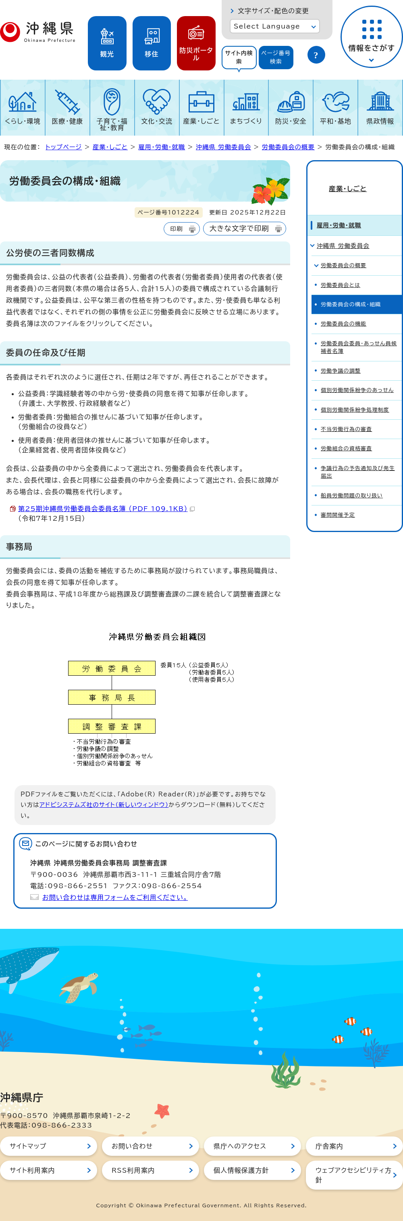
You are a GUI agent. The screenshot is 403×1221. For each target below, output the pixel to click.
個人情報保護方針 (241, 1170)
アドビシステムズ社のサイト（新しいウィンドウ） (103, 805)
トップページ (64, 147)
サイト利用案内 (32, 1170)
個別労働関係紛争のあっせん (357, 376)
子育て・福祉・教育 (112, 124)
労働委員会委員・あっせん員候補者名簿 (359, 333)
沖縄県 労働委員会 (223, 147)
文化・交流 (156, 121)
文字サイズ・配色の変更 (273, 11)
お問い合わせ (132, 1146)
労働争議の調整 (341, 357)
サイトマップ (28, 1146)
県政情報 (380, 121)
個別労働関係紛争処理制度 (355, 396)
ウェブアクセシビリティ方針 (354, 1175)
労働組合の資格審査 (346, 434)
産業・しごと (201, 121)
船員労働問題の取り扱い (352, 482)
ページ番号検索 (276, 57)
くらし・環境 (23, 121)
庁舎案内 (329, 1146)
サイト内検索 (239, 57)
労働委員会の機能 (343, 310)
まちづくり (246, 121)
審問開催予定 (338, 501)
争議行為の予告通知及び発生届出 (358, 458)
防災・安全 (291, 121)
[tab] (239, 57)
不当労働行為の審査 (346, 415)
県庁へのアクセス (240, 1146)
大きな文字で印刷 (239, 228)
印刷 (176, 229)
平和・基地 (335, 121)
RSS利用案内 (133, 1170)
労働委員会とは (340, 271)
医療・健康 (67, 121)
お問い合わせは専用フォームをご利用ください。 (115, 897)
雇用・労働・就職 (161, 147)
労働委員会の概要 (288, 147)
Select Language (267, 26)
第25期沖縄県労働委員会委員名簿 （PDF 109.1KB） (106, 508)
